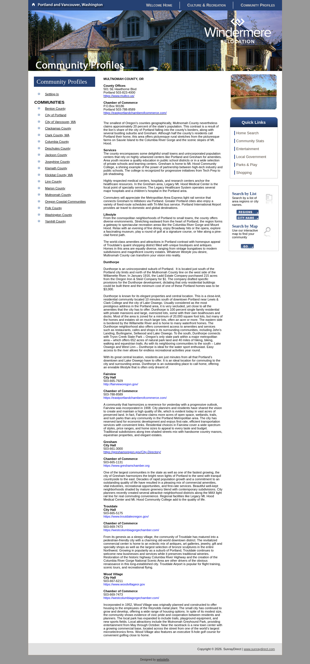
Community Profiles (258, 5)
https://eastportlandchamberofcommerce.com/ (135, 112)
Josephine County (57, 161)
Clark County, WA (57, 135)
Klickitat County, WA (59, 175)
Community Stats (250, 141)
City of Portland (55, 115)
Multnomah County (58, 194)
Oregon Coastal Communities (65, 201)
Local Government (251, 157)
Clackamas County (58, 128)
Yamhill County (55, 221)
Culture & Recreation (206, 5)
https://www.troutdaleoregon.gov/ (126, 516)
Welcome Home (159, 5)
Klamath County (56, 168)
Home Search (247, 133)
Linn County (53, 181)
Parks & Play (246, 165)
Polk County (53, 208)
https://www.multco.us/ (119, 96)
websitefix (163, 659)
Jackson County (56, 155)
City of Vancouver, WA (60, 122)
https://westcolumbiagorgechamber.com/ (131, 530)
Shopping (244, 172)
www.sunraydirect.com (259, 649)
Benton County (55, 108)
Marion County (55, 188)
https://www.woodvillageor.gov (124, 584)
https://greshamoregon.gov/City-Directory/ (132, 452)
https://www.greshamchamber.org (127, 465)
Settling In (52, 94)
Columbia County (57, 141)
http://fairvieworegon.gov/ (121, 384)
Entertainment (247, 149)
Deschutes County (58, 148)
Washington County (58, 215)
